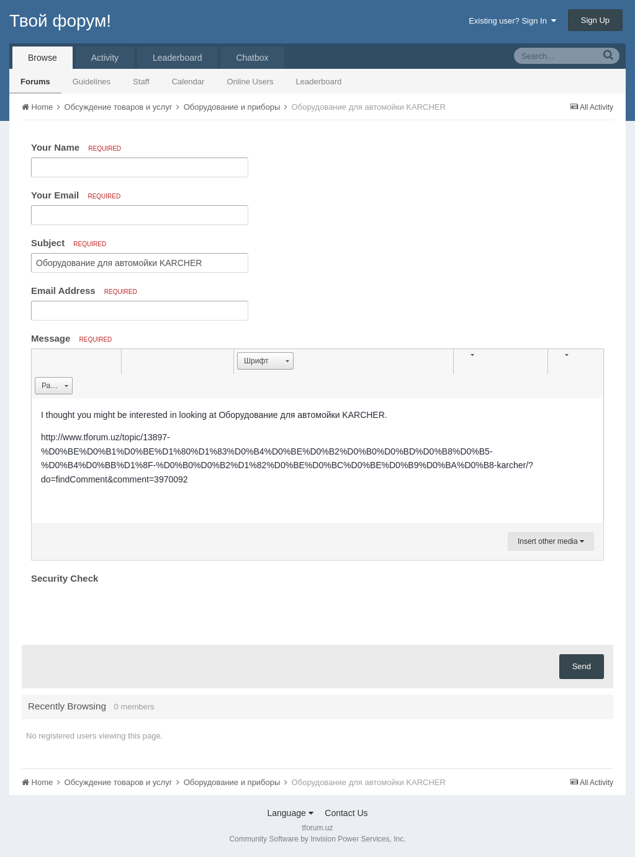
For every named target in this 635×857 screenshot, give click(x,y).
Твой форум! (60, 20)
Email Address (84, 290)
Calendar (188, 81)
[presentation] (125, 611)
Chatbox (252, 58)
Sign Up (595, 20)
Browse (42, 58)
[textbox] (317, 461)
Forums (35, 81)
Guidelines (91, 81)
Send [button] (581, 666)
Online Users (250, 81)
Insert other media (551, 541)
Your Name (76, 147)
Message (71, 338)
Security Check (64, 578)
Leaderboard (319, 81)
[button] (43, 361)
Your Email (75, 195)
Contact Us (346, 813)
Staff (141, 81)
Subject (68, 243)
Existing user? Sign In (512, 20)
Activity (105, 58)
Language (290, 813)
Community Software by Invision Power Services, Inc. (317, 839)
